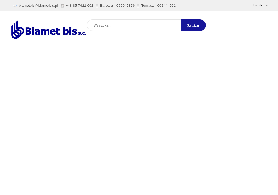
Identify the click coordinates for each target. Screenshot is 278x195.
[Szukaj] (146, 25)
